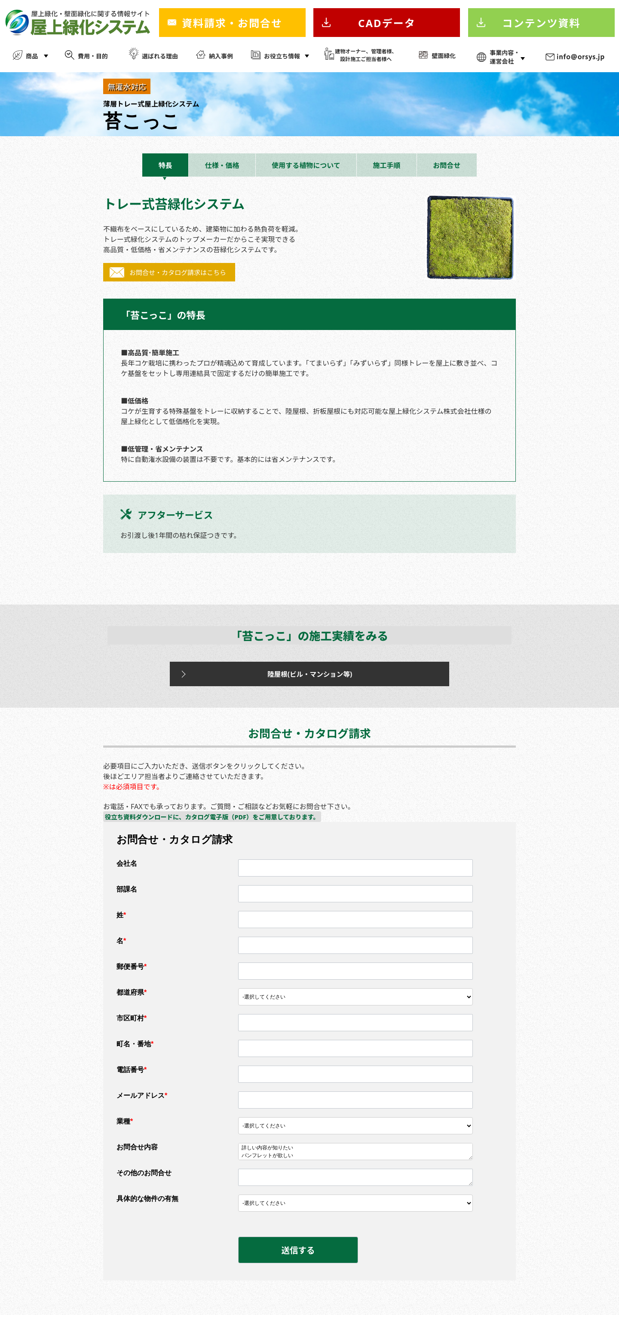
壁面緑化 (444, 56)
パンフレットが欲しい (355, 1165)
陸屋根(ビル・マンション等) (290, 680)
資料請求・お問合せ (232, 23)
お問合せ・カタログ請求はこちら (177, 272)
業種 (124, 1130)
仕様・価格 (222, 165)
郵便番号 (131, 975)
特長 (165, 165)
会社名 (126, 872)
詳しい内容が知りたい (355, 1157)
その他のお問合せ (144, 1181)
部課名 (126, 898)
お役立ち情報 (282, 56)
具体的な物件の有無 (147, 1207)
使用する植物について (306, 165)
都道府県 (131, 1001)
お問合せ (446, 165)
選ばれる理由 (160, 56)
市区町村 (131, 1027)
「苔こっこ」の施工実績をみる (309, 637)
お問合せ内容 (137, 1156)
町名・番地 (134, 1053)
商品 (32, 56)
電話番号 (131, 1078)
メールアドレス (141, 1104)
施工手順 (387, 165)
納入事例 (221, 56)
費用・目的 (93, 56)
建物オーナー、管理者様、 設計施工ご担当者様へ (366, 55)
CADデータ (387, 23)
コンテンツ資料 (542, 23)
